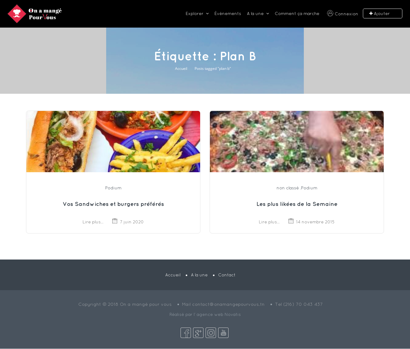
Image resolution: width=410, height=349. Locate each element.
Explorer (194, 13)
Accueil (181, 68)
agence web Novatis (219, 314)
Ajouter (379, 13)
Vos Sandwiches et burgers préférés (113, 204)
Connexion (346, 13)
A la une (255, 13)
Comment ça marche (297, 13)
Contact (227, 274)
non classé (288, 187)
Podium (113, 187)
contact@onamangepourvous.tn (228, 304)
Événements (227, 13)
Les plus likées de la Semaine (296, 204)
